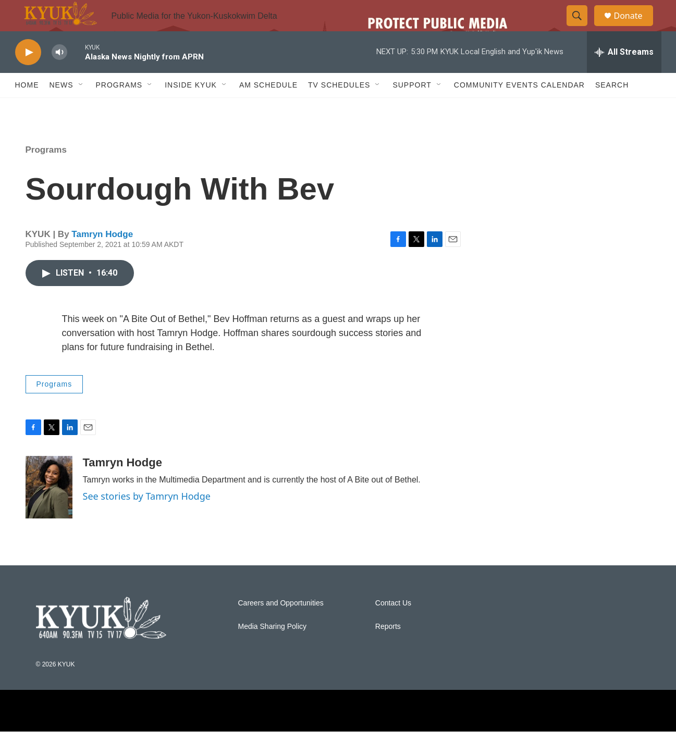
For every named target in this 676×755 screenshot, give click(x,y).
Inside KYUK (191, 108)
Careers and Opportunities (281, 626)
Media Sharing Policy (272, 650)
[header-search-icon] (582, 27)
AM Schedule (268, 108)
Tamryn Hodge (102, 258)
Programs (46, 173)
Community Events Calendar (519, 108)
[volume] (59, 76)
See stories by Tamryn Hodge (147, 519)
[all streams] (624, 75)
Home (27, 108)
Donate (635, 27)
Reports (388, 650)
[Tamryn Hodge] (49, 510)
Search (612, 108)
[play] (28, 76)
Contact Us (393, 626)
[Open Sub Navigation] (81, 108)
